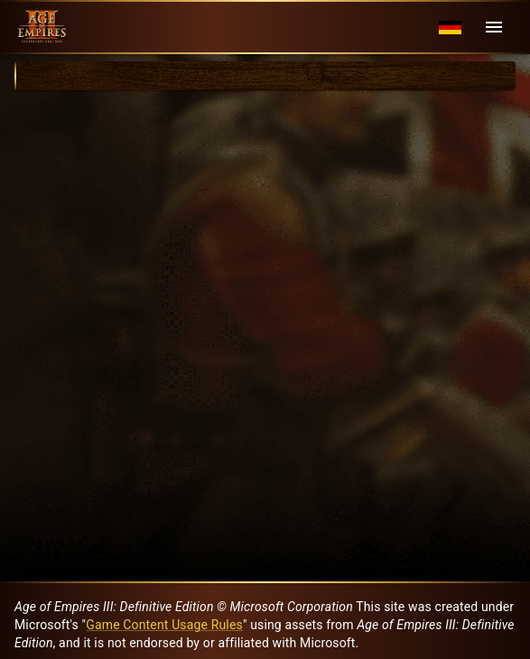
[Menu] (494, 27)
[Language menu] (450, 27)
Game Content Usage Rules (164, 624)
